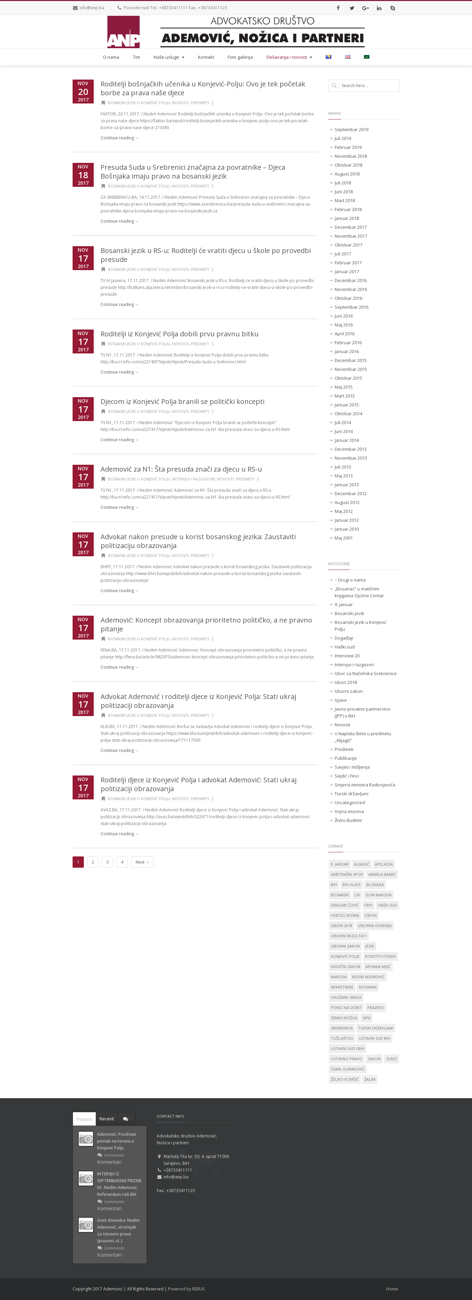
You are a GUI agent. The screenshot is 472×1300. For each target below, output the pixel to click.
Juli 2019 (343, 138)
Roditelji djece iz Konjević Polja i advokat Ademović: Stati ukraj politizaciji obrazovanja (198, 784)
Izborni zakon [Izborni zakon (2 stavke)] (345, 946)
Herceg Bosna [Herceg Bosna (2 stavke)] (345, 915)
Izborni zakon (349, 691)
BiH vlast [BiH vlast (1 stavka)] (351, 884)
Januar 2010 (347, 529)
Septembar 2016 (351, 307)
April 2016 (344, 334)
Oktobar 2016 (348, 298)
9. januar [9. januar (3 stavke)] (340, 864)
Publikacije (346, 758)
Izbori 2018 (346, 682)
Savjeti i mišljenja (352, 767)
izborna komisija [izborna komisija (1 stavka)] (375, 925)
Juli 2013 (343, 467)
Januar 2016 (347, 351)
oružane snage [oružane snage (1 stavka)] (346, 997)
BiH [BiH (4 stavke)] (334, 884)
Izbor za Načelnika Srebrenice (366, 673)
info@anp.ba (91, 8)
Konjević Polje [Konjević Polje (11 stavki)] (345, 956)
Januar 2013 (347, 484)
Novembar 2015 (351, 369)
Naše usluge (170, 57)
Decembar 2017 (351, 227)
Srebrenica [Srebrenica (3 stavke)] (342, 1028)
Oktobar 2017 (348, 245)
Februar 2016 (348, 342)
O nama (111, 57)
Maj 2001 (344, 538)
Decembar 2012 (351, 493)
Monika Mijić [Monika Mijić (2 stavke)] (378, 966)
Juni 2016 (344, 316)
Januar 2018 (347, 218)
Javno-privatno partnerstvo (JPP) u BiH (363, 712)
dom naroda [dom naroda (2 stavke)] (379, 894)
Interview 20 (347, 656)
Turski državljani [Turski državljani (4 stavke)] (375, 1028)
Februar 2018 (348, 209)
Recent (107, 1119)
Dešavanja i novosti (290, 57)
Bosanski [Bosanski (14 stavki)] (340, 894)
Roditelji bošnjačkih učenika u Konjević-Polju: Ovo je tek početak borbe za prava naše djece (203, 88)
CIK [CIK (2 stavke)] (357, 894)
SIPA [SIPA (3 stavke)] (366, 1017)
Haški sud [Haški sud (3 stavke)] (387, 905)
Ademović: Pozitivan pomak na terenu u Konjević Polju (116, 1141)
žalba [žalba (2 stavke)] (370, 1079)
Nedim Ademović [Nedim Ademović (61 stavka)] (368, 976)
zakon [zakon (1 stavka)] (374, 1058)
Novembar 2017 (351, 236)
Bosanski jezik (349, 613)
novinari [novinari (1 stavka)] (368, 987)
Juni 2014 (344, 431)
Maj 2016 (344, 325)
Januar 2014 (347, 440)
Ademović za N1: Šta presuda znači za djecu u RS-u (181, 469)
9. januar (344, 604)
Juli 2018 (343, 183)
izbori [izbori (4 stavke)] (371, 915)
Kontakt (206, 57)
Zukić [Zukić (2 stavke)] (391, 1058)
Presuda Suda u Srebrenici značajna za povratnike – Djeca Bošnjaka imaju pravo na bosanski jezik (193, 172)
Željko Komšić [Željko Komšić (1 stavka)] (345, 1079)
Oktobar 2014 (348, 413)
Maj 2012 (344, 511)
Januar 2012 (347, 520)
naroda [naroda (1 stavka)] (339, 976)
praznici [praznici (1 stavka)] (375, 1007)
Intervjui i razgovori (193, 478)
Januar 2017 (347, 271)
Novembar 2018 (351, 156)
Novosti (180, 102)
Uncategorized (350, 802)
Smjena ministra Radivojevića (365, 785)
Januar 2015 (347, 405)
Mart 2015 (345, 396)
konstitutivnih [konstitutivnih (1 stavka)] (380, 956)
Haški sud (345, 647)
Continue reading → (120, 138)
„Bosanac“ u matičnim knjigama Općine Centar (359, 592)
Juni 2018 (344, 191)
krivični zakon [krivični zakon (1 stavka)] (345, 966)
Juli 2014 (343, 422)
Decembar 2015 (351, 360)
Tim (136, 57)
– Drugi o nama (350, 580)
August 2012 (347, 502)
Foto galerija (240, 57)
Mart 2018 (345, 200)
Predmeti (200, 102)
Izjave (341, 700)
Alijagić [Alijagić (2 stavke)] (361, 864)
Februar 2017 (348, 263)
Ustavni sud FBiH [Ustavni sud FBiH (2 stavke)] (347, 1048)
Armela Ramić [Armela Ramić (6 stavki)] (382, 874)
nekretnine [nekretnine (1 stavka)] (342, 987)
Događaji (344, 638)
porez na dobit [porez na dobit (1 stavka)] (346, 1007)
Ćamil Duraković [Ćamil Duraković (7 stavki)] (348, 1069)
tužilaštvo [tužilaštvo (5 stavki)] (342, 1038)
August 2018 (347, 174)
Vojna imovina (349, 811)
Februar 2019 (348, 147)
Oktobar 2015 (348, 378)
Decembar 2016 (351, 280)
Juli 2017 (343, 254)
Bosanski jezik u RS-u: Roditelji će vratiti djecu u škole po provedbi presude (206, 255)
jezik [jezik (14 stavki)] (369, 946)
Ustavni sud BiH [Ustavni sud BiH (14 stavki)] (374, 1038)
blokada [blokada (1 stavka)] (375, 884)
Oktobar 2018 (348, 165)
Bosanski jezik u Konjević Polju (139, 102)
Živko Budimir (348, 820)
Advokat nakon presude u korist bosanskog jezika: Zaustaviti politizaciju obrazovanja (198, 541)
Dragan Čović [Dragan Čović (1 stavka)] (345, 905)
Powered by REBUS (186, 1289)
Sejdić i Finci (347, 776)
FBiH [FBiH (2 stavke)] (368, 905)
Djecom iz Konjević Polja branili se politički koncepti (182, 401)
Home (392, 1289)
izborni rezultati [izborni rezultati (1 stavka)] (349, 935)
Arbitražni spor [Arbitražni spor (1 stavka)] (347, 874)
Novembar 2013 (351, 458)
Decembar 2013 (351, 449)
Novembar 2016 (351, 289)
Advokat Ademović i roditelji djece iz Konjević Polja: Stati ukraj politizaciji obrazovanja (198, 701)
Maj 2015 (344, 387)
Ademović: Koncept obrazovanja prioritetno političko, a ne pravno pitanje (206, 624)
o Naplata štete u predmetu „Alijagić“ (363, 736)
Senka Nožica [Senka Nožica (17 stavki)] (344, 1017)
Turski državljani (351, 794)
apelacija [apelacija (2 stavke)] (384, 864)
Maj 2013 (344, 476)
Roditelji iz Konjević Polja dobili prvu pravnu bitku (180, 333)
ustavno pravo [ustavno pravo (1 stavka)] (346, 1058)
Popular (84, 1119)
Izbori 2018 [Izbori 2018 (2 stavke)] (341, 925)
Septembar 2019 (351, 129)
